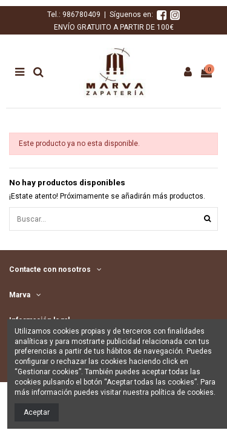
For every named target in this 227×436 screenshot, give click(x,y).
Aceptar (37, 412)
